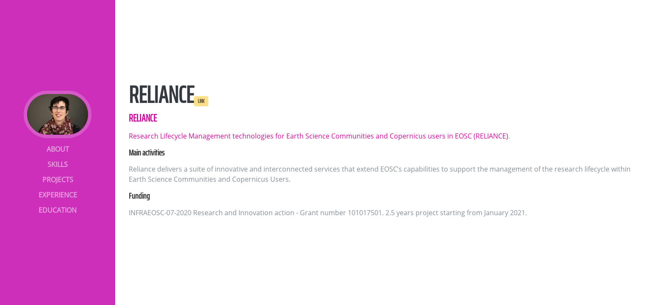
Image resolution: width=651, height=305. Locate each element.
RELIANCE (143, 118)
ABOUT (58, 149)
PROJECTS (57, 179)
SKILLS (57, 164)
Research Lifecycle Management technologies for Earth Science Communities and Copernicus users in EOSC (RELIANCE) (318, 136)
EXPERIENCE (58, 195)
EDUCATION (58, 210)
